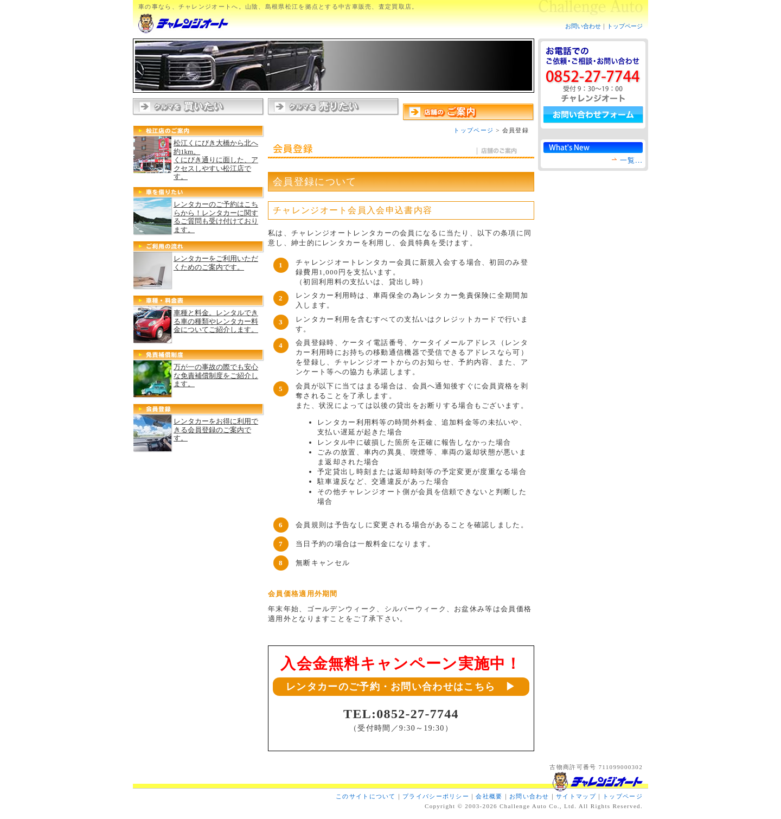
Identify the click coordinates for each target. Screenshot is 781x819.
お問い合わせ (583, 26)
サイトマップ (576, 796)
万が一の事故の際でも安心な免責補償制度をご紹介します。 (216, 375)
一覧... (631, 160)
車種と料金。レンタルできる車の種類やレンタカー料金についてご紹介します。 (216, 321)
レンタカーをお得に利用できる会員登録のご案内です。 (216, 429)
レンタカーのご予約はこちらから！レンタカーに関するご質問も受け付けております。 (216, 217)
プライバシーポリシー (435, 796)
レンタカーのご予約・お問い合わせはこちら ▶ (401, 686)
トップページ (625, 26)
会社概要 (489, 796)
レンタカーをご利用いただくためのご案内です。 (216, 262)
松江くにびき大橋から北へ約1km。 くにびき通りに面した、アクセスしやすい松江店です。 (216, 160)
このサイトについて (366, 796)
